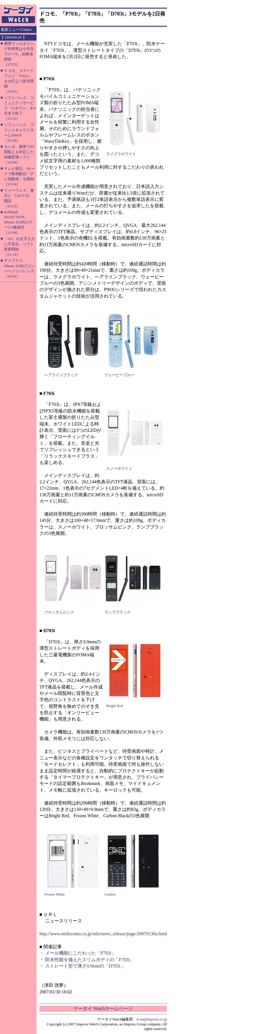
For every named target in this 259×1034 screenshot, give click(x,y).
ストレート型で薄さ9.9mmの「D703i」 (85, 965)
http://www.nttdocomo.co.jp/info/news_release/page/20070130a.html (103, 933)
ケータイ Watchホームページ (103, 1008)
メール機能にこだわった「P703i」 (80, 953)
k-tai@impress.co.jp (152, 1019)
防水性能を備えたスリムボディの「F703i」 (89, 959)
